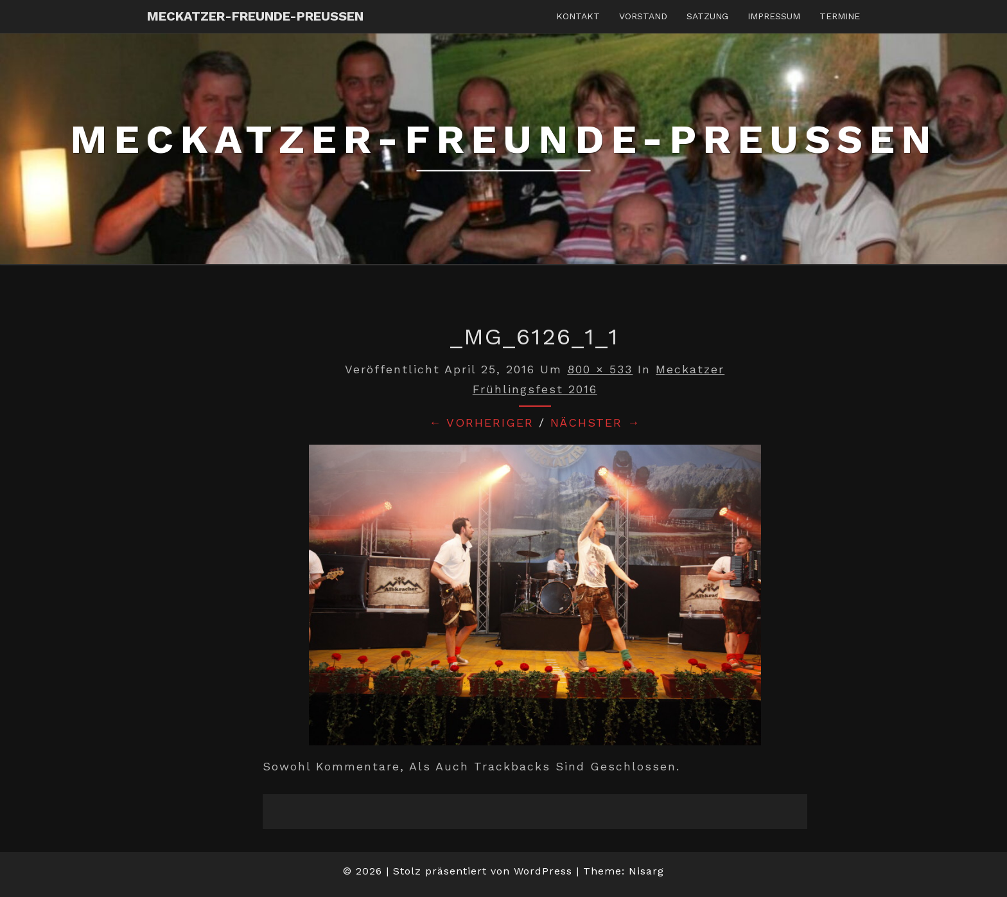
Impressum (774, 16)
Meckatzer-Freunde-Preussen (255, 16)
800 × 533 (600, 369)
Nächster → (595, 422)
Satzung (707, 16)
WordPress (543, 871)
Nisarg (646, 871)
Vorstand (643, 16)
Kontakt (578, 16)
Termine (839, 16)
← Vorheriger (481, 422)
